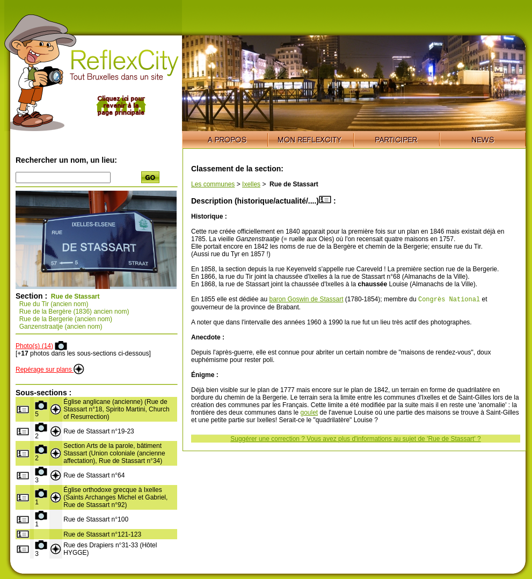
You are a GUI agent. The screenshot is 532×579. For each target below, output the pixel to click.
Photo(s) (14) (34, 346)
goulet (309, 413)
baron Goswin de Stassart (306, 300)
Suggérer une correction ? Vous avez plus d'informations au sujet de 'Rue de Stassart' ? (355, 440)
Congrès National (449, 300)
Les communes (213, 184)
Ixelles (251, 184)
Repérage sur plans (50, 369)
